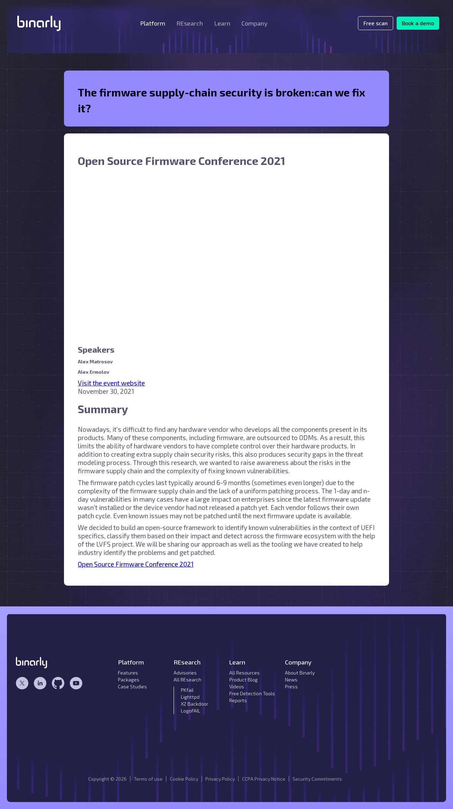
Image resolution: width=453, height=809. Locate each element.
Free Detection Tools (252, 693)
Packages (128, 679)
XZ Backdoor (194, 704)
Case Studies (132, 686)
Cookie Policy (184, 779)
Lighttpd (190, 697)
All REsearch (187, 679)
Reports (238, 700)
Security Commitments (317, 779)
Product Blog (243, 679)
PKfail (187, 690)
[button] (152, 23)
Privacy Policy (220, 779)
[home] (39, 23)
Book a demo (418, 23)
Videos (236, 686)
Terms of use (148, 779)
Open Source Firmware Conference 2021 (136, 564)
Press (291, 686)
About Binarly (300, 673)
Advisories (185, 673)
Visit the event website (111, 383)
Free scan (375, 23)
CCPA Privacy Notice (263, 779)
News (291, 679)
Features (128, 673)
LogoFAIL (190, 711)
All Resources (244, 673)
